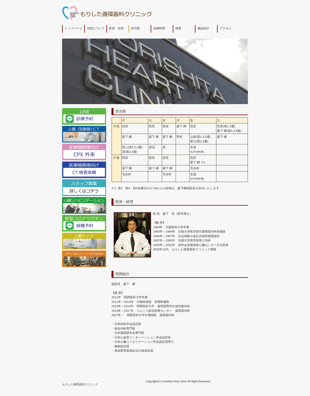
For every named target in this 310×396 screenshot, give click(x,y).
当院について (96, 28)
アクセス (226, 28)
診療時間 (159, 28)
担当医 (135, 28)
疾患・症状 (116, 28)
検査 (178, 28)
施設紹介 (203, 28)
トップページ (73, 28)
